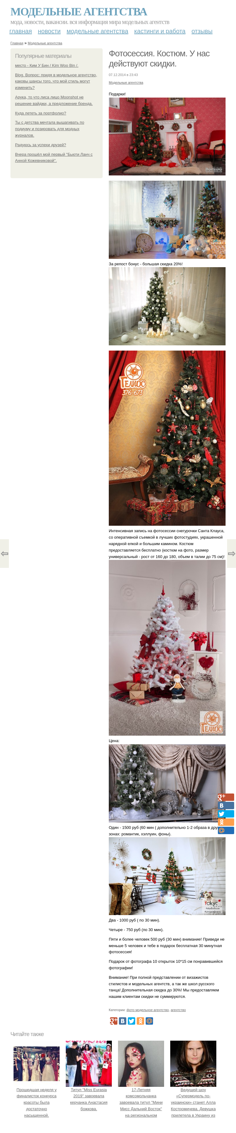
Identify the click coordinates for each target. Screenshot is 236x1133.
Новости (49, 31)
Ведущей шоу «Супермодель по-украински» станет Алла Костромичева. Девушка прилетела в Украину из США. (193, 1102)
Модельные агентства (78, 12)
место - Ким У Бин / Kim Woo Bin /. (46, 65)
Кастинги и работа (160, 31)
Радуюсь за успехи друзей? (40, 145)
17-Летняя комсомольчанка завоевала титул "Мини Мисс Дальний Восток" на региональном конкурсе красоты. (141, 1102)
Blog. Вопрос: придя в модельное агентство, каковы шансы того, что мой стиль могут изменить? (56, 81)
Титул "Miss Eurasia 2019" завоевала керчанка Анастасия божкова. (89, 1096)
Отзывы (201, 31)
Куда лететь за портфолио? (40, 113)
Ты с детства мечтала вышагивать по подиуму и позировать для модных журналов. (49, 129)
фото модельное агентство (148, 1010)
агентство (178, 1010)
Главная (21, 31)
